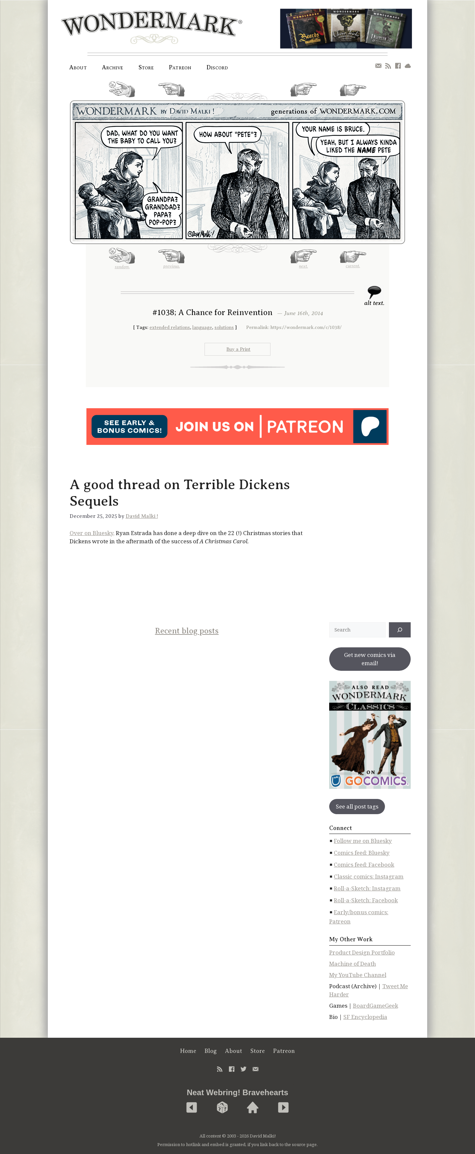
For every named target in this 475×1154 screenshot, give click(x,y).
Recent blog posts (187, 631)
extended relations (169, 327)
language (202, 327)
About (78, 67)
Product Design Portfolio (362, 952)
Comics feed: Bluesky (362, 852)
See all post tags (357, 806)
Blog (211, 1051)
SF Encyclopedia (365, 1017)
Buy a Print (238, 349)
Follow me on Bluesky (363, 841)
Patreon (180, 67)
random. (122, 91)
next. (303, 92)
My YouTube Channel (357, 975)
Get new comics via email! (370, 659)
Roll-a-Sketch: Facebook (366, 900)
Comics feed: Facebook (364, 864)
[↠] (400, 629)
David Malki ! (142, 516)
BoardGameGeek (375, 1005)
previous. (171, 92)
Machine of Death (352, 963)
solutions (224, 327)
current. (353, 92)
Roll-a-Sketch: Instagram (367, 888)
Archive (112, 67)
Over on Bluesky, (92, 533)
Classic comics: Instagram (368, 876)
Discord (217, 67)
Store (146, 67)
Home (188, 1051)
